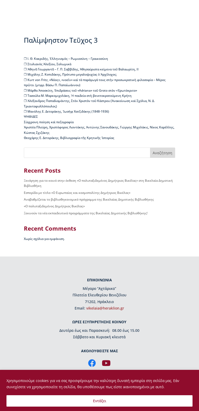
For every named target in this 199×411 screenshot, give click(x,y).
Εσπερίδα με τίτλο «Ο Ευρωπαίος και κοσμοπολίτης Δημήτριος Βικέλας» (77, 192)
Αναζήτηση (162, 152)
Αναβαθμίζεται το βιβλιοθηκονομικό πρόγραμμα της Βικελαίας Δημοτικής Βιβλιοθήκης (89, 199)
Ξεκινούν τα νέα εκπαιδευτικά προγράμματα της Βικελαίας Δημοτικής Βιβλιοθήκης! (85, 213)
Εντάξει (99, 400)
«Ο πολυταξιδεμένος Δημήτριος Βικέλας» (54, 206)
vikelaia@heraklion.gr (105, 308)
